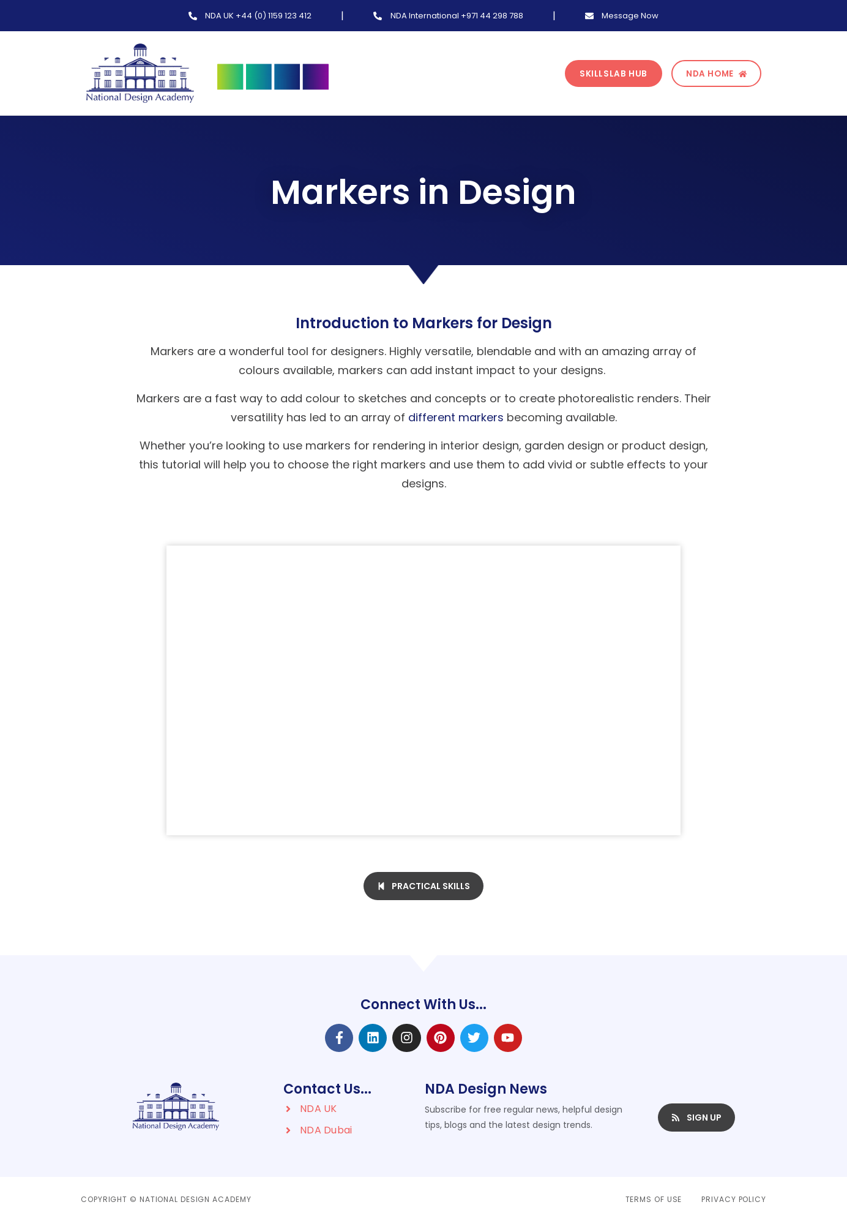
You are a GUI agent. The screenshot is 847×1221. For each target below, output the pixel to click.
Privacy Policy (733, 1199)
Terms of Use (653, 1199)
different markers (456, 417)
